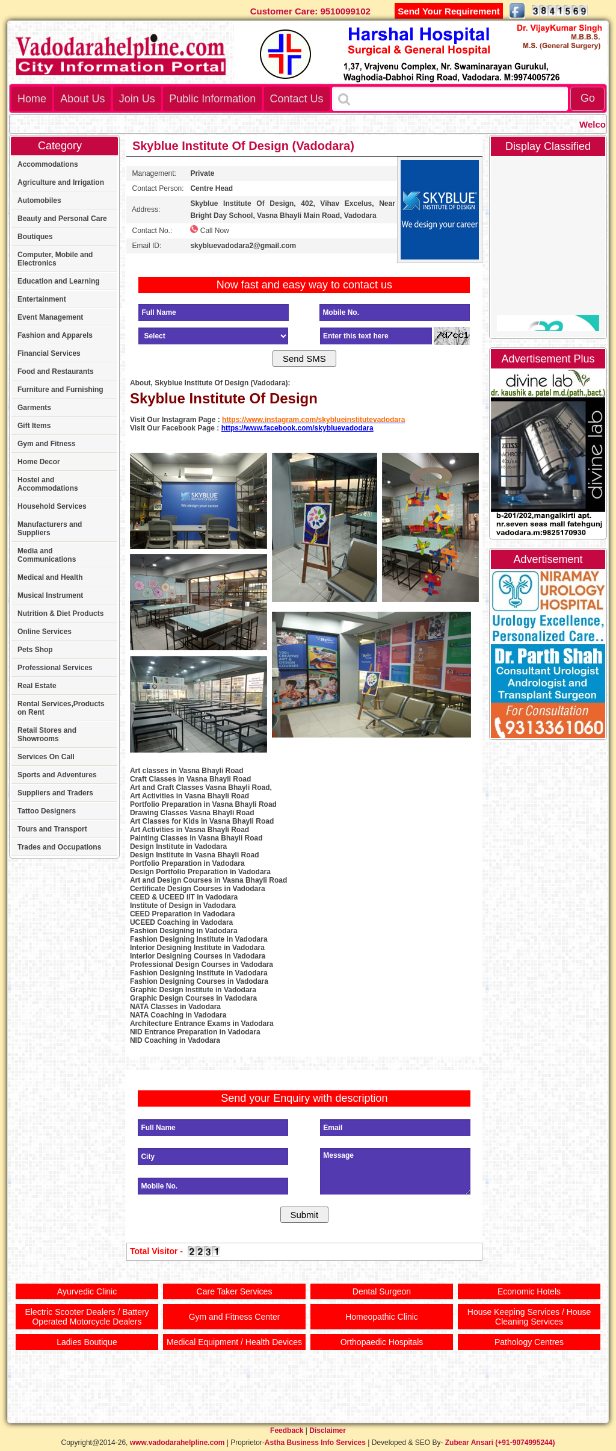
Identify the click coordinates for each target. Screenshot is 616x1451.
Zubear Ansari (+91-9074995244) (500, 1442)
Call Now (209, 230)
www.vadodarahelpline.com (177, 1442)
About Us (82, 99)
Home (31, 99)
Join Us (137, 99)
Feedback (286, 1430)
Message (395, 1171)
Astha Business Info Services (315, 1442)
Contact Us (297, 99)
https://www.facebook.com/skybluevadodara (297, 428)
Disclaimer (327, 1430)
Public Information (212, 99)
